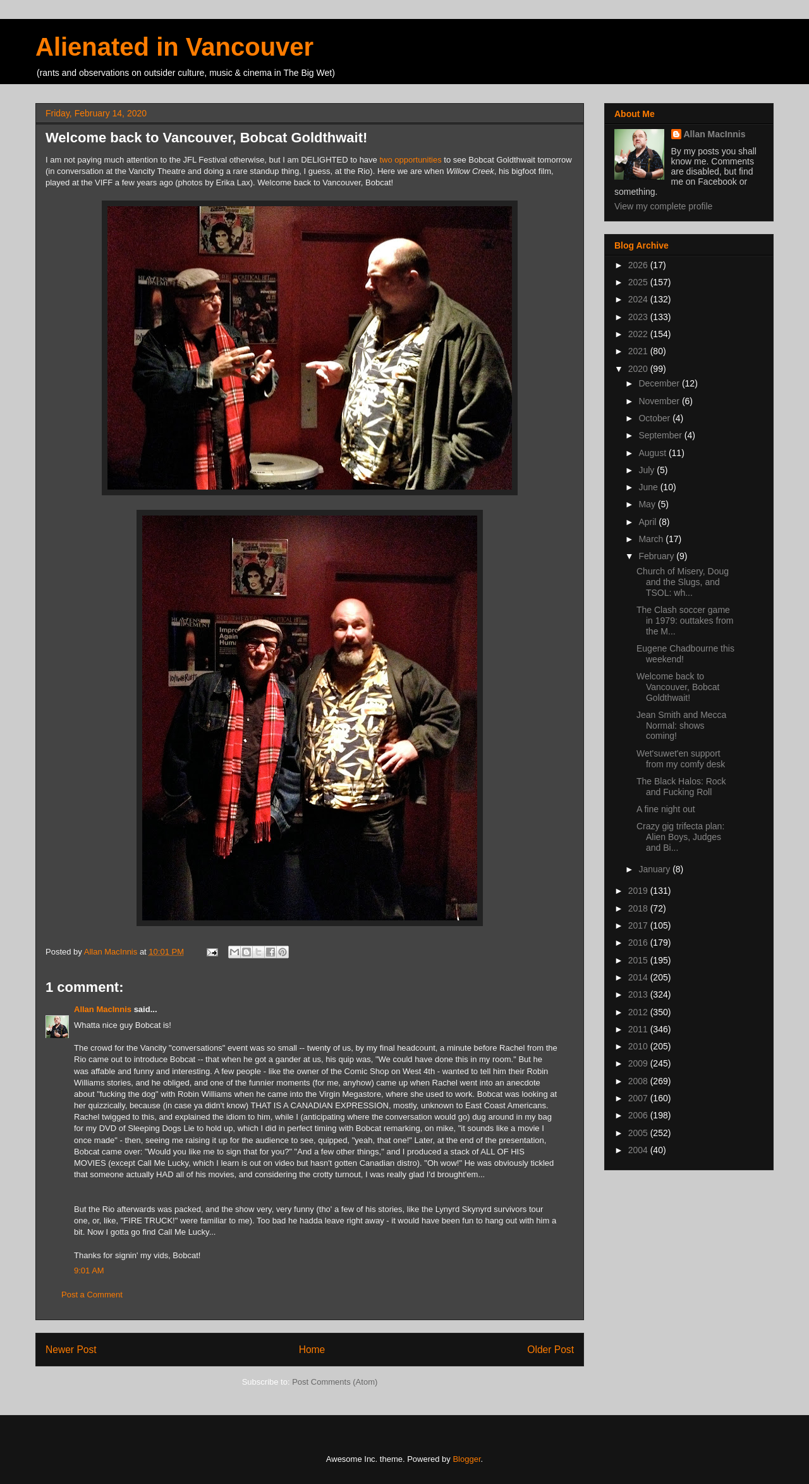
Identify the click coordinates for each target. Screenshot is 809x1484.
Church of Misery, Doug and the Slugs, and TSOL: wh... (682, 582)
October (655, 418)
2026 (639, 265)
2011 (639, 1029)
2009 (639, 1063)
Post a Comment (92, 1294)
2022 (639, 334)
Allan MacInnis (102, 1009)
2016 (639, 942)
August (653, 453)
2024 (639, 299)
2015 (639, 960)
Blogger (466, 1459)
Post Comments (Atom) (334, 1382)
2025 (639, 282)
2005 (639, 1133)
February (657, 556)
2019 (639, 891)
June (649, 487)
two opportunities (411, 159)
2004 (639, 1150)
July (647, 470)
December (659, 383)
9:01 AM (89, 1270)
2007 (639, 1098)
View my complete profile (663, 206)
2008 (639, 1081)
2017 (639, 925)
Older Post (550, 1349)
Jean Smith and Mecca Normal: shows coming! (681, 725)
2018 (639, 908)
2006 (639, 1115)
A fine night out (665, 809)
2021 (639, 351)
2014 (639, 977)
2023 (639, 317)
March (652, 539)
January (655, 869)
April (648, 522)
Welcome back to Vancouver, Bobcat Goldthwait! (677, 687)
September (661, 435)
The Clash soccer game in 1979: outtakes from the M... (685, 620)
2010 (639, 1046)
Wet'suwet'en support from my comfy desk (680, 758)
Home (312, 1349)
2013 (639, 994)
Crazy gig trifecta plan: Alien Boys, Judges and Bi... (680, 837)
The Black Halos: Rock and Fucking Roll (681, 786)
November (659, 401)
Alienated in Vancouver (174, 47)
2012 (639, 1012)
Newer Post (71, 1349)
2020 (639, 369)
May (647, 504)
